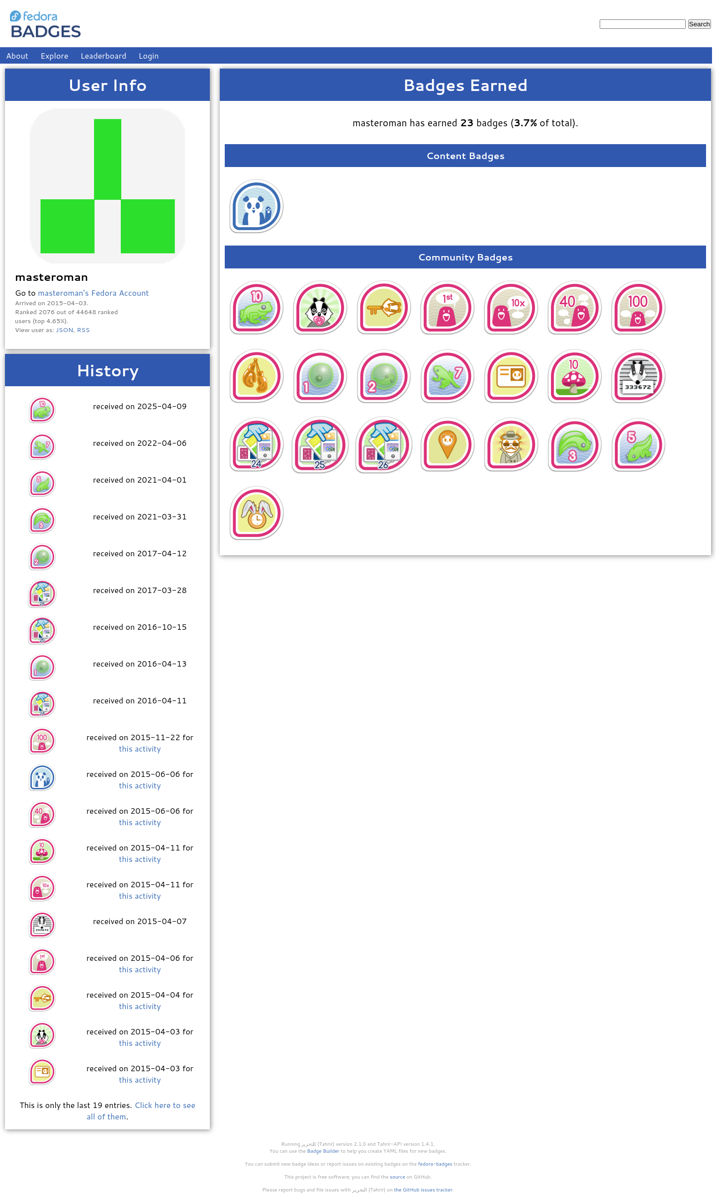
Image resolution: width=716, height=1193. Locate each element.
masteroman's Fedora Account (93, 292)
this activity (140, 748)
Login (149, 55)
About (17, 55)
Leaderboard (104, 55)
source (397, 1176)
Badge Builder (323, 1150)
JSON (64, 329)
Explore (54, 55)
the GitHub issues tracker (423, 1189)
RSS (83, 329)
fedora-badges (435, 1163)
